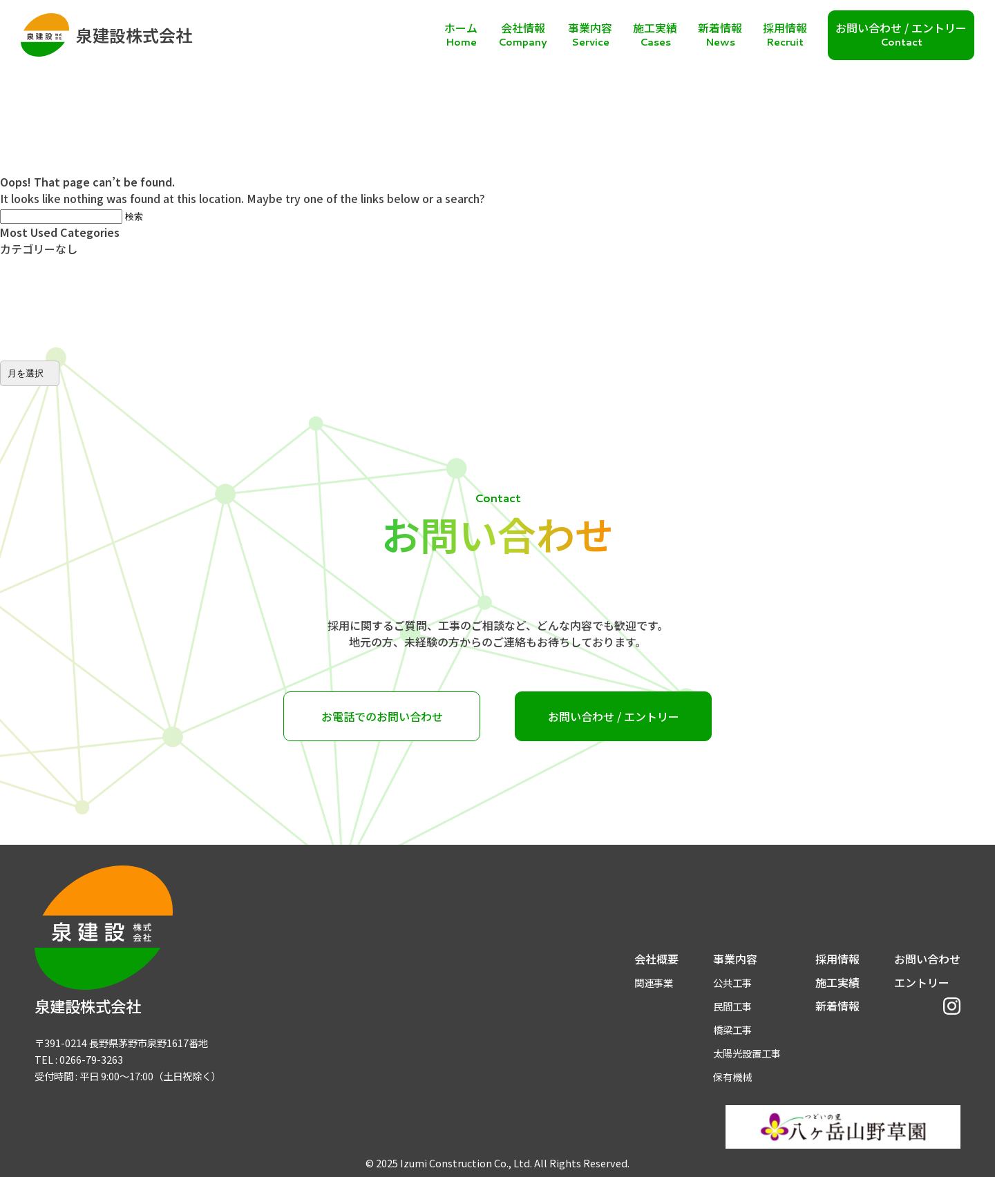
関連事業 (653, 982)
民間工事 (732, 1006)
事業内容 (735, 958)
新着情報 (837, 1005)
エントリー (921, 982)
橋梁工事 (732, 1029)
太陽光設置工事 (747, 1053)
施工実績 (837, 982)
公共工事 (732, 982)
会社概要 (656, 958)
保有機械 (732, 1076)
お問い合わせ (927, 958)
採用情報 (837, 958)
